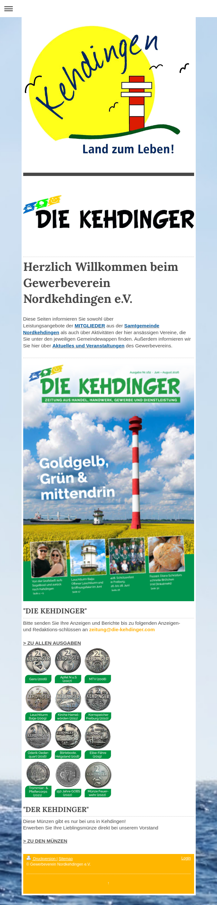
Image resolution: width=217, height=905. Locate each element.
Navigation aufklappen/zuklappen (108, 8)
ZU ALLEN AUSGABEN (54, 643)
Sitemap (66, 859)
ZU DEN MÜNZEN (47, 841)
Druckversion (41, 859)
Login (186, 858)
